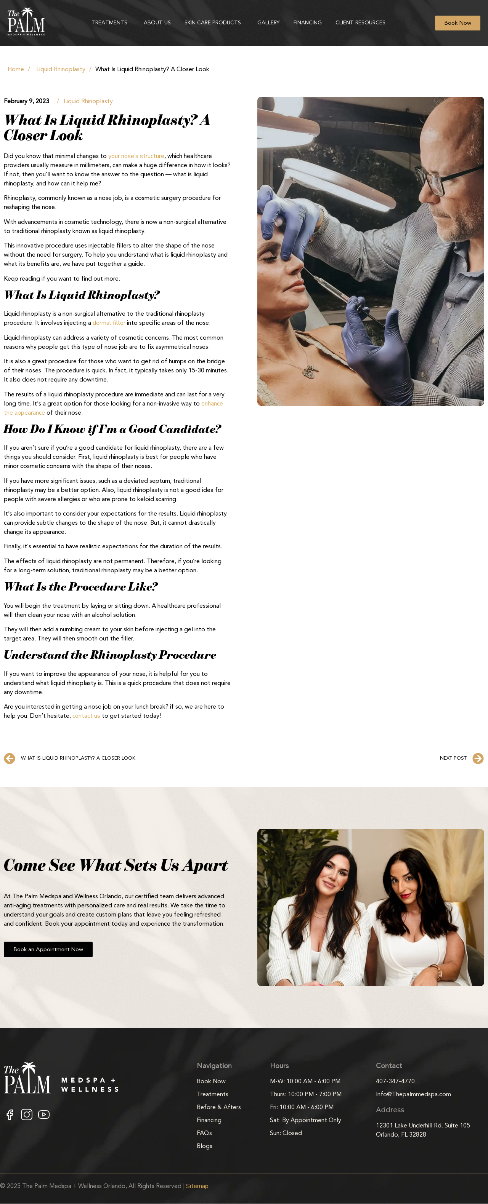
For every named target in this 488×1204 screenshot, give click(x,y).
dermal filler (109, 323)
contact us (86, 716)
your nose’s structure (136, 156)
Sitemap (197, 1186)
